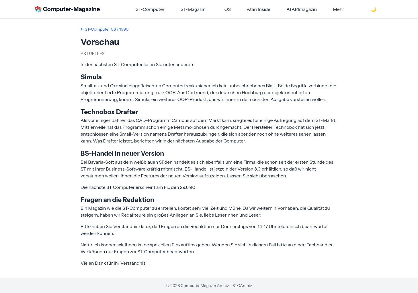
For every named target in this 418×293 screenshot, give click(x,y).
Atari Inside (258, 9)
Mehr (338, 9)
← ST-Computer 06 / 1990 (104, 29)
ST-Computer (150, 9)
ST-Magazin (193, 9)
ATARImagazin (301, 9)
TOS (226, 9)
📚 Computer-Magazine (67, 9)
